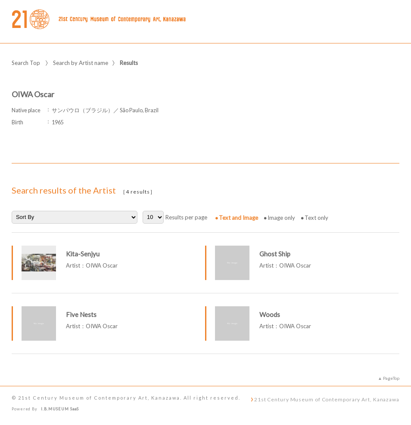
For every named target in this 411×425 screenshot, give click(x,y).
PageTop (391, 378)
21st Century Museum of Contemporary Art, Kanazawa (326, 399)
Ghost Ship (274, 254)
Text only (316, 217)
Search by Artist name (80, 62)
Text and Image (238, 217)
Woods (269, 314)
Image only (281, 217)
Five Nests (81, 314)
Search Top (26, 62)
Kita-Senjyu (83, 254)
